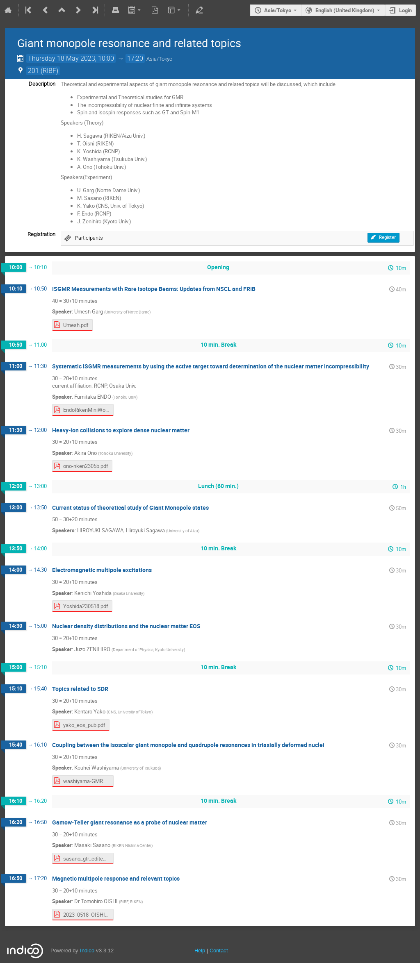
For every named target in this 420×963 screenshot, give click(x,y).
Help (199, 950)
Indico (87, 950)
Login (405, 10)
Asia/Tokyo (277, 10)
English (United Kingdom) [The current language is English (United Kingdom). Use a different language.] (344, 10)
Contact (219, 950)
